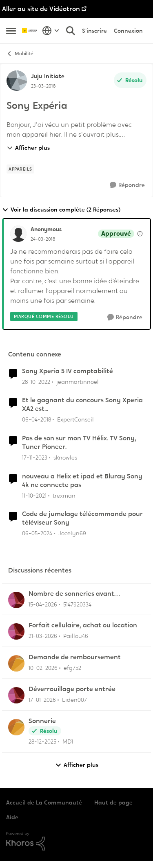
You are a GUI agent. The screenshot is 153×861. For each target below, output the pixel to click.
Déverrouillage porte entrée (72, 689)
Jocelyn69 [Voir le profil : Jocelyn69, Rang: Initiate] (72, 533)
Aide (12, 817)
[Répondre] (127, 185)
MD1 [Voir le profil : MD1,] (67, 741)
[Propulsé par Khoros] (76, 841)
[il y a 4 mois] (43, 636)
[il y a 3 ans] (36, 381)
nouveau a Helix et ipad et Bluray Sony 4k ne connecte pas (82, 480)
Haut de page (113, 802)
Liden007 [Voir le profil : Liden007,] (74, 699)
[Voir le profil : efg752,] (16, 663)
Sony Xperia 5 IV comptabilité (67, 371)
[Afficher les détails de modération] (140, 234)
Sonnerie (42, 721)
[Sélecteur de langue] (51, 31)
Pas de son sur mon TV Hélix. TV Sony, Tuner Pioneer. (79, 442)
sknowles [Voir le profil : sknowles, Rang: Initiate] (65, 457)
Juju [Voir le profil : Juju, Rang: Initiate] (36, 76)
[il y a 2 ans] (34, 457)
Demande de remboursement (75, 657)
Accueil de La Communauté (44, 802)
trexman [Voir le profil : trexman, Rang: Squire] (64, 495)
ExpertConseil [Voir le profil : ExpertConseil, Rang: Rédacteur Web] (75, 419)
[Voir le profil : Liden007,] (16, 695)
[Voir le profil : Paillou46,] (16, 631)
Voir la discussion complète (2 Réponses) (61, 210)
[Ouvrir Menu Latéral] (11, 31)
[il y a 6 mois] (42, 700)
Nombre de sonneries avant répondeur (71, 594)
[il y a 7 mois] (42, 741)
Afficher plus (28, 147)
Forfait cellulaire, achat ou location (83, 625)
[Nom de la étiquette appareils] (20, 169)
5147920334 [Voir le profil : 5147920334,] (77, 604)
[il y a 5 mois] (43, 668)
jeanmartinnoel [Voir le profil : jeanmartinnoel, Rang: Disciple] (77, 381)
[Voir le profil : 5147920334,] (16, 600)
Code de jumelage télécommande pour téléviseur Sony (82, 518)
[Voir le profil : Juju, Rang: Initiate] (17, 80)
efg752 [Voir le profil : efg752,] (72, 668)
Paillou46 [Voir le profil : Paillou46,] (75, 636)
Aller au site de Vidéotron (41, 9)
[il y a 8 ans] (36, 419)
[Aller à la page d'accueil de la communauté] (30, 30)
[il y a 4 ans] (34, 495)
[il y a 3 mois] (43, 604)
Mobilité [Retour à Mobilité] (19, 53)
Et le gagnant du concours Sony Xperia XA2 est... (82, 404)
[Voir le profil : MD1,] (16, 727)
